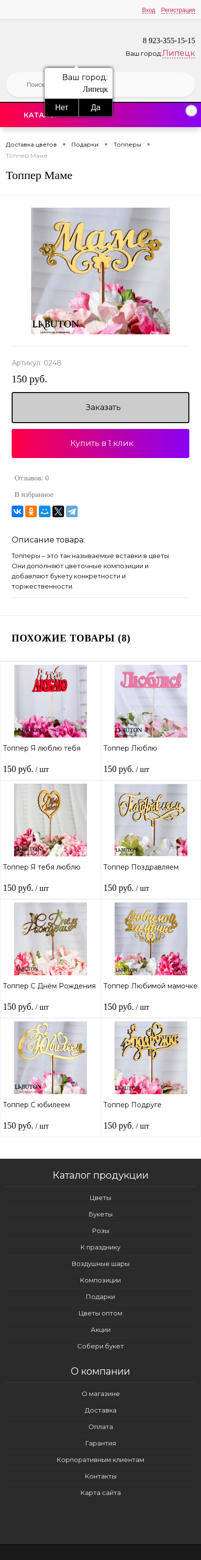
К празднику (100, 1247)
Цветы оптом (100, 1313)
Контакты (101, 1476)
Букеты (101, 1214)
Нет (61, 107)
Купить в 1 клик (102, 443)
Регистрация (178, 10)
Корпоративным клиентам (100, 1459)
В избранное (34, 494)
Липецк (178, 53)
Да (95, 107)
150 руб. (29, 379)
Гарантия (100, 1443)
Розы (100, 1230)
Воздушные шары (101, 1263)
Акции (101, 1329)
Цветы (100, 1197)
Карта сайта (101, 1492)
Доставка (101, 1410)
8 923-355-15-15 (169, 40)
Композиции (100, 1280)
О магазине (101, 1393)
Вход (148, 10)
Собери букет (100, 1346)
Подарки (100, 1296)
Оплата (100, 1426)
